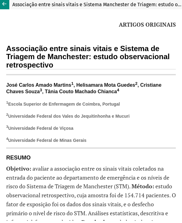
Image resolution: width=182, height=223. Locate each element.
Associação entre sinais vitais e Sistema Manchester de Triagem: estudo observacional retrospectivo (97, 4)
